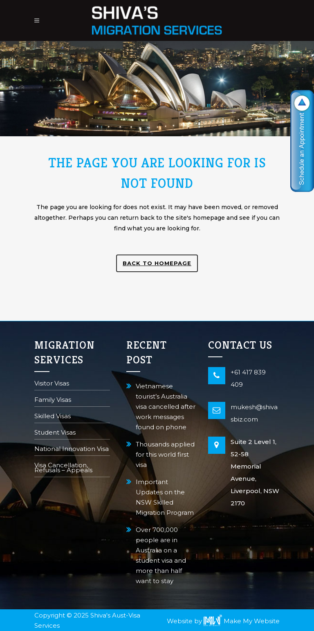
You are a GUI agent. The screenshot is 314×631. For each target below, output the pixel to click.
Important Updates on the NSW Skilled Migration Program (165, 497)
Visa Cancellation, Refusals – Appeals (63, 468)
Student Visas (55, 433)
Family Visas (52, 400)
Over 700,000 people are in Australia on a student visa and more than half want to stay (161, 555)
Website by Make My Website (223, 621)
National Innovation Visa (71, 449)
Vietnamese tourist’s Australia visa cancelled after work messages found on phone (165, 406)
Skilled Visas (52, 417)
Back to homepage (157, 263)
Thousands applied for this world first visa (165, 454)
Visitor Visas (51, 384)
